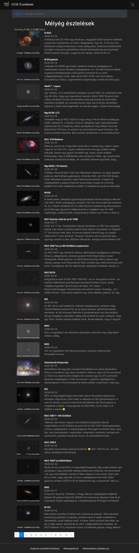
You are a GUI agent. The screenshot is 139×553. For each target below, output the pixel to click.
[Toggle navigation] (133, 4)
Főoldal (18, 13)
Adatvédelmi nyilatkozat (96, 548)
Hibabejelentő (71, 548)
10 (66, 534)
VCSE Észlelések (17, 4)
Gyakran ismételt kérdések (44, 548)
